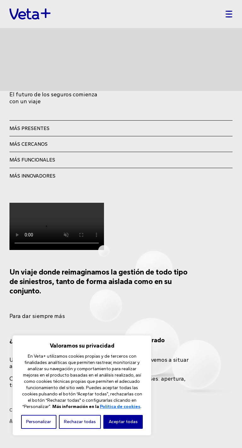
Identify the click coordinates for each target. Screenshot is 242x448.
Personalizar (38, 421)
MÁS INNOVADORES (32, 176)
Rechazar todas (80, 421)
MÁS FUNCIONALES (32, 160)
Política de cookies (120, 406)
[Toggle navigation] (227, 14)
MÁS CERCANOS (28, 144)
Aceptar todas (123, 421)
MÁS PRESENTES (29, 128)
